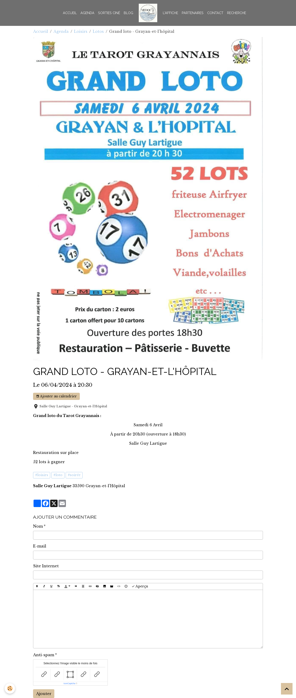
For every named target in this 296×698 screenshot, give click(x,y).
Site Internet (46, 566)
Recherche (236, 13)
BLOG (128, 13)
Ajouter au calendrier (56, 396)
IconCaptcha (69, 683)
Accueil (70, 13)
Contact (215, 13)
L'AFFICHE (170, 13)
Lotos (98, 31)
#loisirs (41, 475)
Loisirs (80, 31)
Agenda (87, 13)
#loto (57, 475)
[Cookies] (10, 688)
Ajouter (43, 693)
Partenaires (193, 13)
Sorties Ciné (109, 13)
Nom (38, 526)
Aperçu (140, 586)
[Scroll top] (287, 689)
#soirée (74, 475)
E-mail (39, 546)
